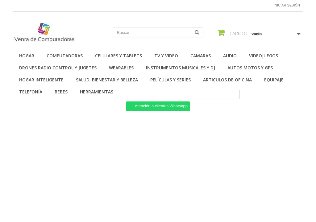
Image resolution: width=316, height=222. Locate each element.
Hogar (26, 56)
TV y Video (166, 56)
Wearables (121, 68)
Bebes (61, 92)
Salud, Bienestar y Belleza (107, 80)
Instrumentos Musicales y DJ (180, 68)
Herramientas (96, 92)
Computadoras (65, 56)
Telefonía (30, 92)
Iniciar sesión (287, 5)
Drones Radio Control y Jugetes (58, 68)
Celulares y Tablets (118, 56)
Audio (230, 56)
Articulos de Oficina (227, 80)
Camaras (200, 56)
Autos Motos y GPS (250, 68)
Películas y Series (170, 80)
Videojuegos (263, 56)
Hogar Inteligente (41, 80)
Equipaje (274, 80)
